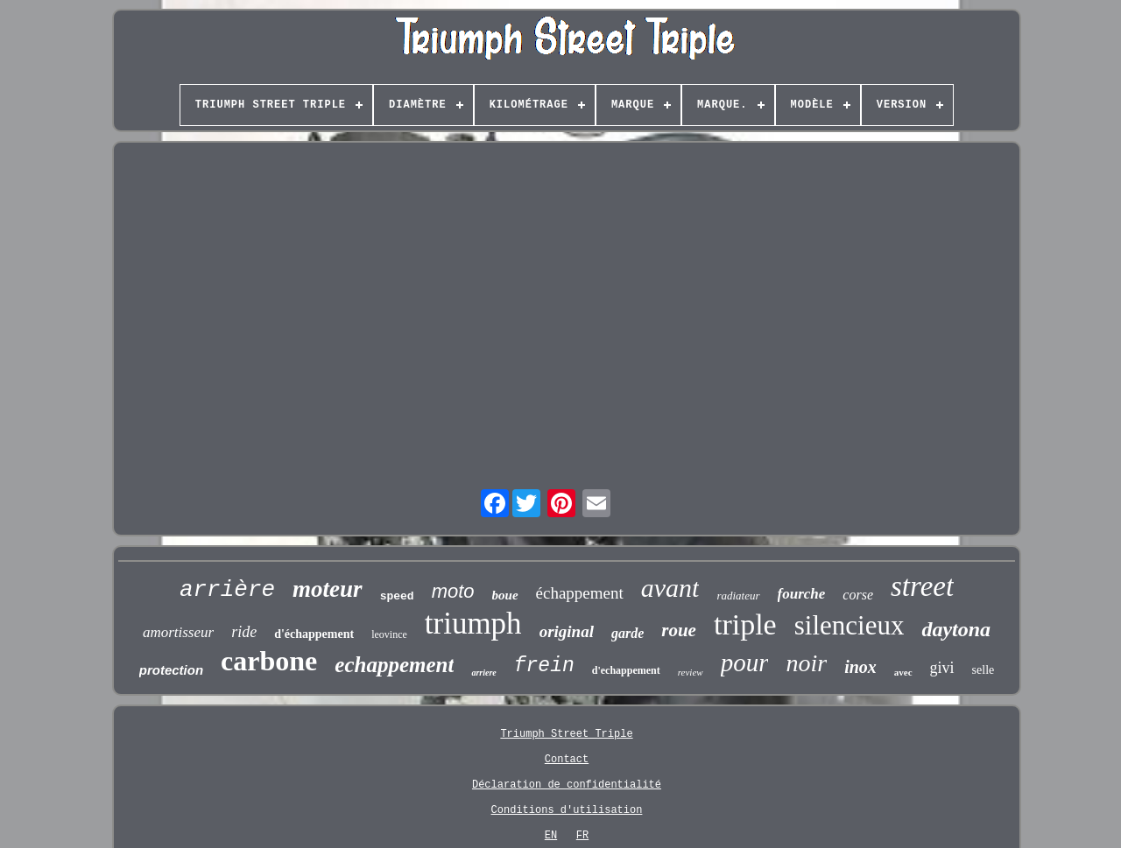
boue (505, 595)
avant (670, 587)
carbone (269, 660)
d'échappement (314, 634)
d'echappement (626, 670)
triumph (473, 623)
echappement (394, 664)
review (690, 672)
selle (983, 669)
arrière (227, 590)
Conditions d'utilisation (567, 810)
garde (627, 633)
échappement (580, 593)
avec (903, 672)
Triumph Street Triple (566, 734)
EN (551, 836)
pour (745, 662)
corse (858, 594)
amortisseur (178, 632)
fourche (802, 593)
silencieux (849, 625)
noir (806, 662)
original (566, 631)
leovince (389, 634)
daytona (956, 629)
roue (678, 630)
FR (582, 836)
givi (942, 667)
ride (244, 632)
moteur (328, 589)
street (922, 586)
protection (171, 669)
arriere (483, 672)
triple (745, 624)
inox (860, 666)
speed (397, 596)
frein (544, 666)
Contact (567, 759)
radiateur (737, 595)
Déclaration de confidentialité (566, 785)
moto (453, 591)
